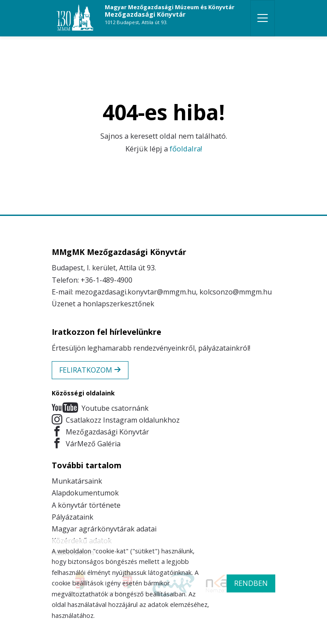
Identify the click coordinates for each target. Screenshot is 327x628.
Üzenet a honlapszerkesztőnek (103, 304)
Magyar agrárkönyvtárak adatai (104, 529)
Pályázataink (72, 517)
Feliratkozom (90, 370)
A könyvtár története (86, 505)
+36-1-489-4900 (106, 280)
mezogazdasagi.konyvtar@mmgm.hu (135, 292)
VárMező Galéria (86, 444)
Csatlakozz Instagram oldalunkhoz (116, 420)
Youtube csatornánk (100, 408)
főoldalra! (186, 149)
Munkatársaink (77, 481)
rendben (251, 583)
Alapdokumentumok (85, 493)
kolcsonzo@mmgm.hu (235, 292)
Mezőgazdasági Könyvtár (170, 14)
